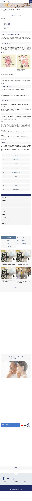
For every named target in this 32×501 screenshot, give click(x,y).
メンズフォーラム (16, 364)
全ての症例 (9, 237)
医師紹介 (25, 490)
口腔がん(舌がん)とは (5, 223)
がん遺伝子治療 (16, 155)
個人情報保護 (16, 496)
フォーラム (16, 361)
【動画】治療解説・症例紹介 (16, 172)
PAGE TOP (16, 483)
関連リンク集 (25, 492)
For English (6, 492)
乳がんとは (4, 217)
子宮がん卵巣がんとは (6, 220)
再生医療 (8, 240)
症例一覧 (15, 287)
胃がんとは (4, 200)
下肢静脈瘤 (24, 243)
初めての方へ (6, 490)
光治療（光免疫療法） (16, 189)
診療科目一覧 (16, 477)
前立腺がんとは (4, 214)
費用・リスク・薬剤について (16, 168)
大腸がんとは (4, 206)
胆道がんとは (4, 208)
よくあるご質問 (15, 490)
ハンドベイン (9, 243)
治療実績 (16, 176)
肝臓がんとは (4, 203)
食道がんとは (4, 211)
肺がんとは (4, 197)
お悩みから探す (16, 480)
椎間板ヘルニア (24, 240)
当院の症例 (15, 492)
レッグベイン (9, 246)
